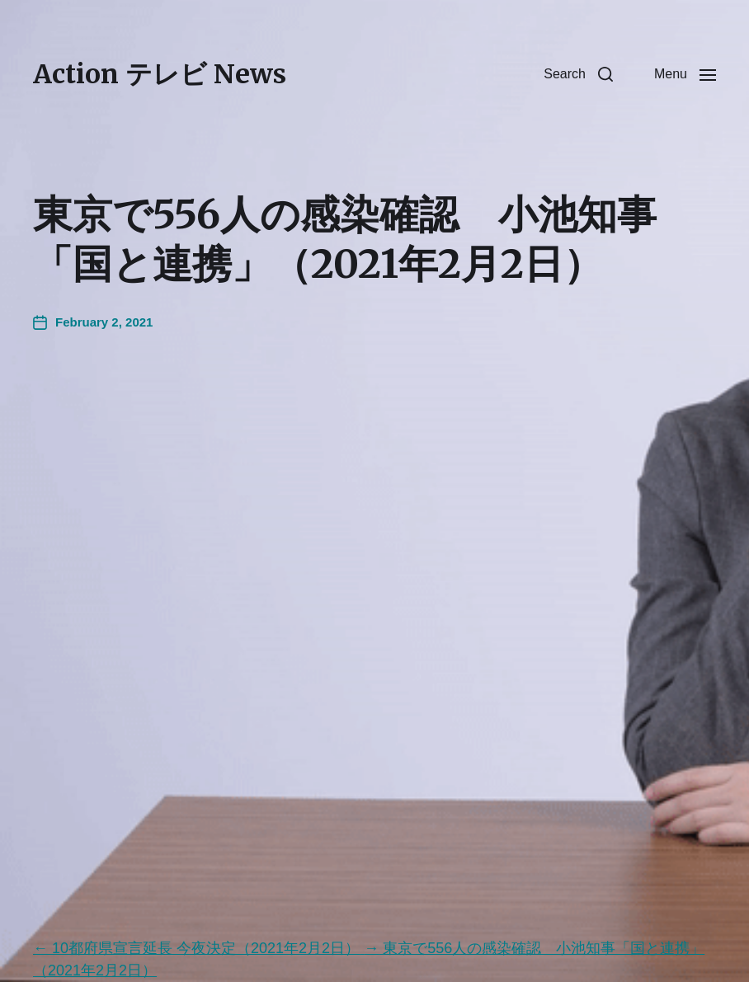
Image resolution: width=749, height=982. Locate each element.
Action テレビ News (159, 74)
